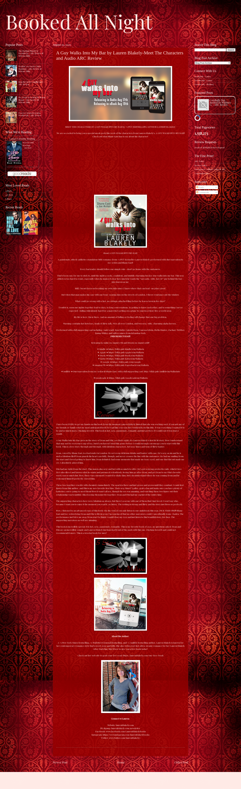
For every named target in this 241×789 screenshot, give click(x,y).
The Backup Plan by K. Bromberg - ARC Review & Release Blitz (30, 53)
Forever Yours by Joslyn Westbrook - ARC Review (29, 114)
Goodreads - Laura (203, 80)
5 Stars (9, 198)
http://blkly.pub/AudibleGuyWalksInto (162, 371)
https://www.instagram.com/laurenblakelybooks (126, 734)
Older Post (181, 762)
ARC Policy (199, 161)
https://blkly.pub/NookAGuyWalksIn (125, 355)
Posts (200, 187)
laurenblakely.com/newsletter (126, 728)
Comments (202, 192)
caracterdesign (119, 782)
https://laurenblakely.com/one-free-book (143, 655)
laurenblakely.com (125, 725)
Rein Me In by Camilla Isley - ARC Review (31, 83)
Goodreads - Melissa (204, 84)
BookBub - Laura (203, 76)
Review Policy (201, 165)
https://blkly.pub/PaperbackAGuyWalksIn (128, 365)
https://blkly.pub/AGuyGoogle (126, 361)
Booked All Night (79, 21)
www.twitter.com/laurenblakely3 (124, 737)
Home (121, 762)
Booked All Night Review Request (210, 147)
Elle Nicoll (27, 148)
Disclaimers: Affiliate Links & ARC (210, 169)
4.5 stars (9, 194)
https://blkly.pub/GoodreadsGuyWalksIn (128, 377)
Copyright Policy (202, 173)
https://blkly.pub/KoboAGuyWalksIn (125, 358)
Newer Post (60, 762)
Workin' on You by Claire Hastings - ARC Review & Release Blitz (30, 69)
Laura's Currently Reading (22, 138)
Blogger (142, 782)
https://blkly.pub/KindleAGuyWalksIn (126, 349)
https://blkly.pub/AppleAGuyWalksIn (126, 352)
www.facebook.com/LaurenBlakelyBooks (126, 731)
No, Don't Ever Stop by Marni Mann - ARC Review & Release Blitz (31, 100)
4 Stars (9, 190)
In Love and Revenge (28, 144)
